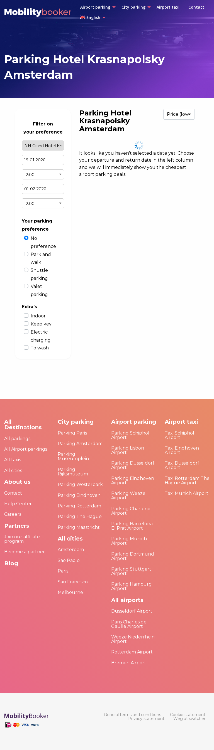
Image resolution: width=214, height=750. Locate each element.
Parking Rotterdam (79, 506)
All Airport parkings (25, 449)
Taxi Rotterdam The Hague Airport (187, 480)
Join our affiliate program (22, 539)
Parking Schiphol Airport (130, 435)
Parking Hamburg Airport (131, 586)
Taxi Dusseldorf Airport (182, 465)
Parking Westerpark (80, 484)
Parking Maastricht (79, 527)
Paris (63, 571)
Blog (11, 563)
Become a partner (24, 551)
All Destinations (23, 424)
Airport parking (133, 421)
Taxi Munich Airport (186, 493)
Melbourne (70, 592)
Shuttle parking (39, 274)
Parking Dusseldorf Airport (132, 465)
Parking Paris (72, 433)
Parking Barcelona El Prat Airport (132, 526)
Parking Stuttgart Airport (131, 571)
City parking (76, 421)
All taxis (12, 459)
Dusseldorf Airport (131, 611)
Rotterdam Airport (132, 652)
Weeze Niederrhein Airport (133, 639)
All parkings (17, 438)
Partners (16, 525)
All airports (127, 600)
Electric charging (41, 336)
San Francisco (73, 581)
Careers (12, 514)
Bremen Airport (128, 662)
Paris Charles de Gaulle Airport (129, 624)
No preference (43, 242)
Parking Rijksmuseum (73, 472)
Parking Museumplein (73, 456)
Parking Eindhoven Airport (132, 480)
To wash (40, 348)
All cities (13, 470)
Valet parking (39, 290)
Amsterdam (71, 549)
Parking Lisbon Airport (127, 450)
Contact (13, 493)
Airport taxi (181, 421)
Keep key (41, 324)
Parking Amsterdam (80, 443)
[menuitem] (96, 7)
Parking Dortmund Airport (132, 556)
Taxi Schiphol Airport (179, 435)
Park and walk (41, 258)
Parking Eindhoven (79, 495)
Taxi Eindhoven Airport (182, 450)
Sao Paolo (69, 560)
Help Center (18, 503)
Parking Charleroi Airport (130, 511)
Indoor (38, 316)
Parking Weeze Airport (128, 495)
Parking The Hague (80, 516)
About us (17, 481)
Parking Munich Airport (129, 541)
